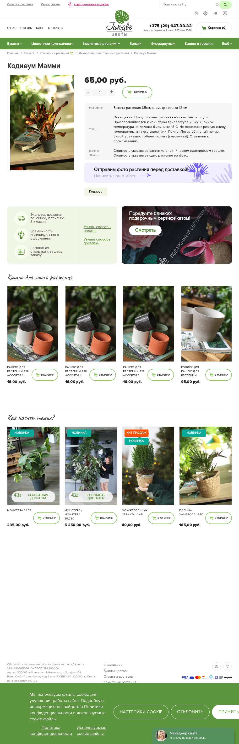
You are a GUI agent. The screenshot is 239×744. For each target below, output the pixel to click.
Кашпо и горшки (198, 44)
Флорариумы (162, 44)
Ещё (225, 44)
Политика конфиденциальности (51, 730)
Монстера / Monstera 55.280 (73, 514)
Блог (40, 28)
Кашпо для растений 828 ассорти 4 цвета (18, 372)
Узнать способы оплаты (97, 229)
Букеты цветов (115, 671)
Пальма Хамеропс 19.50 (191, 512)
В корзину (140, 92)
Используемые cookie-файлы (91, 730)
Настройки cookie (141, 711)
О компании (113, 665)
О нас (11, 28)
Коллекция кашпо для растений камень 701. (190, 372)
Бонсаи (135, 44)
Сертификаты (50, 4)
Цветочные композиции (51, 44)
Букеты (13, 44)
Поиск (225, 5)
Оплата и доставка (20, 4)
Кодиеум (96, 191)
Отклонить (190, 711)
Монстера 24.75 (19, 510)
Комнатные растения (100, 44)
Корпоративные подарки (91, 4)
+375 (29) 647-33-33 (170, 25)
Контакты (55, 28)
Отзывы (26, 28)
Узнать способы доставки (97, 241)
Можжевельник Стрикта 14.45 (135, 512)
